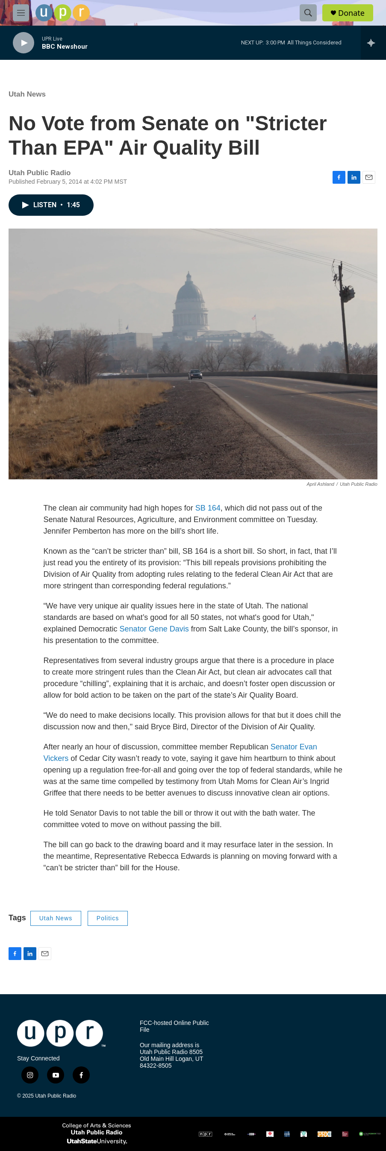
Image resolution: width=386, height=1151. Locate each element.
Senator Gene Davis (154, 629)
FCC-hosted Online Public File (174, 1026)
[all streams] (373, 43)
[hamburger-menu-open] (21, 12)
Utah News (27, 94)
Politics (108, 918)
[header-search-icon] (308, 12)
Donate (351, 13)
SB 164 (208, 508)
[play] (23, 43)
